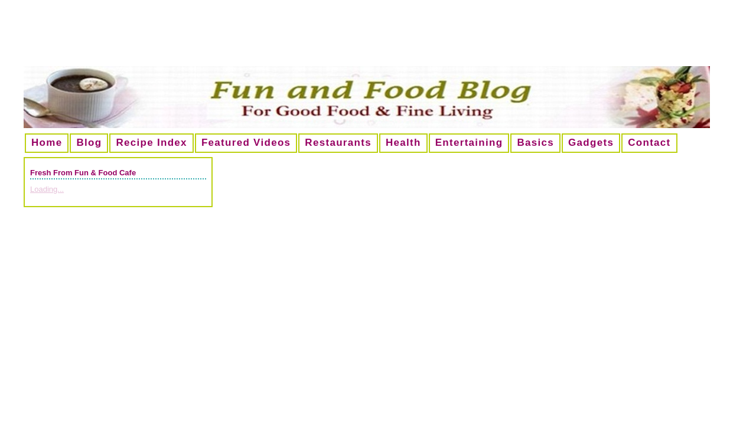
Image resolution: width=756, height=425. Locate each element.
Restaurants (338, 142)
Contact (649, 142)
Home (46, 142)
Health (403, 142)
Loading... (47, 189)
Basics (535, 142)
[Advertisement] (378, 37)
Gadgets (591, 142)
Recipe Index (151, 142)
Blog (89, 142)
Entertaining (469, 142)
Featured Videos (246, 142)
